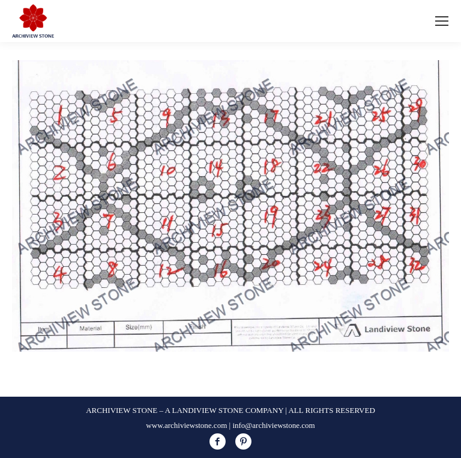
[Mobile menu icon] (442, 21)
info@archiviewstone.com (273, 425)
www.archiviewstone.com (186, 425)
